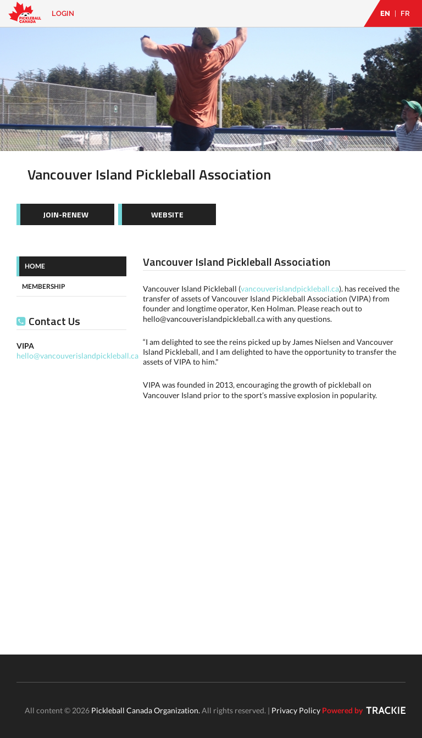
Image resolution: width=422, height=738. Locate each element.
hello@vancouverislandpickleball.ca (77, 355)
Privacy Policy (295, 710)
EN (385, 13)
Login (63, 13)
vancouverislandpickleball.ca (290, 288)
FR (405, 13)
